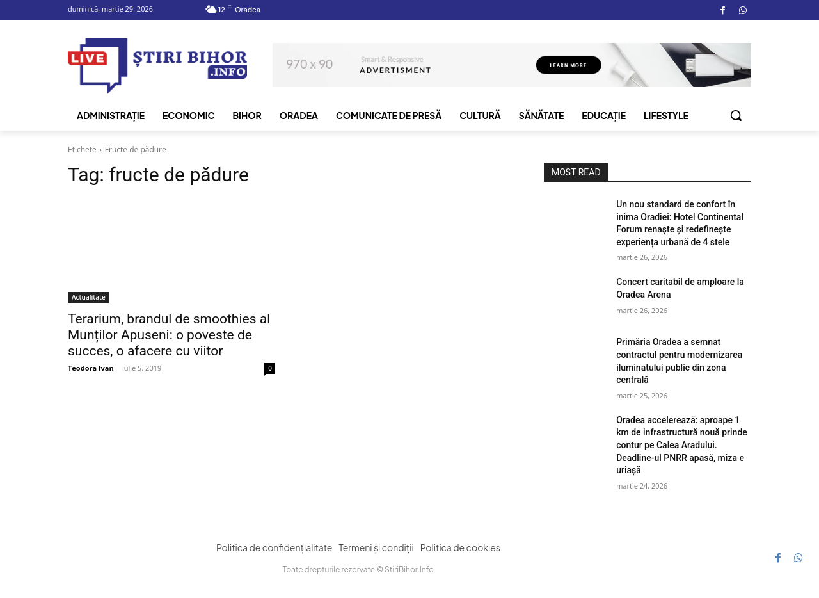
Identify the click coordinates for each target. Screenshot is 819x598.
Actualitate (89, 297)
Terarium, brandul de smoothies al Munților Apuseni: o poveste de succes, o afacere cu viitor (169, 335)
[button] (735, 115)
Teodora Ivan (91, 368)
